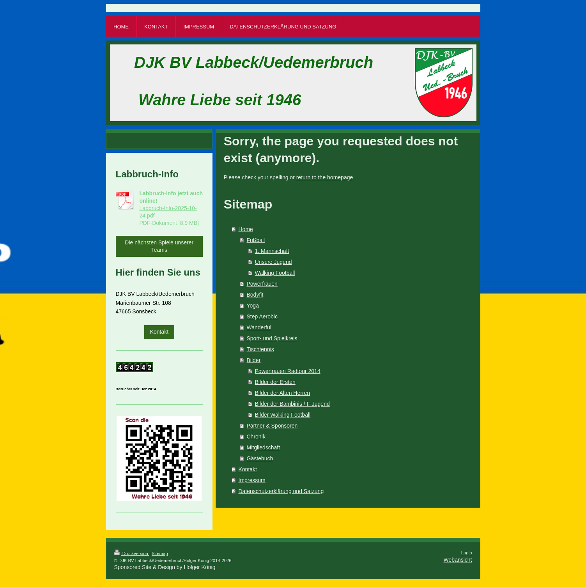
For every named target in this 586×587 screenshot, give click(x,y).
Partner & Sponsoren (272, 426)
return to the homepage (324, 177)
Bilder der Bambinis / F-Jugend (292, 404)
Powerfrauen (262, 284)
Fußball (256, 240)
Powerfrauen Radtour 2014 (287, 371)
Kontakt (248, 469)
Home (246, 229)
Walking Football (275, 273)
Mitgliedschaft (263, 447)
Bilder (254, 360)
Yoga (253, 305)
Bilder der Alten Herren (282, 393)
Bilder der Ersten (275, 382)
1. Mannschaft (272, 251)
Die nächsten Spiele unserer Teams (159, 246)
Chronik (256, 436)
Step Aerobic (262, 316)
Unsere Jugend (273, 262)
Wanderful (259, 327)
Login (466, 552)
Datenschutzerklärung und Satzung (281, 491)
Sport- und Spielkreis (272, 338)
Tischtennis (260, 349)
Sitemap (160, 553)
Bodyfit (255, 295)
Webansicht (458, 560)
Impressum (252, 480)
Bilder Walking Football (283, 415)
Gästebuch (260, 458)
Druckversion (131, 553)
